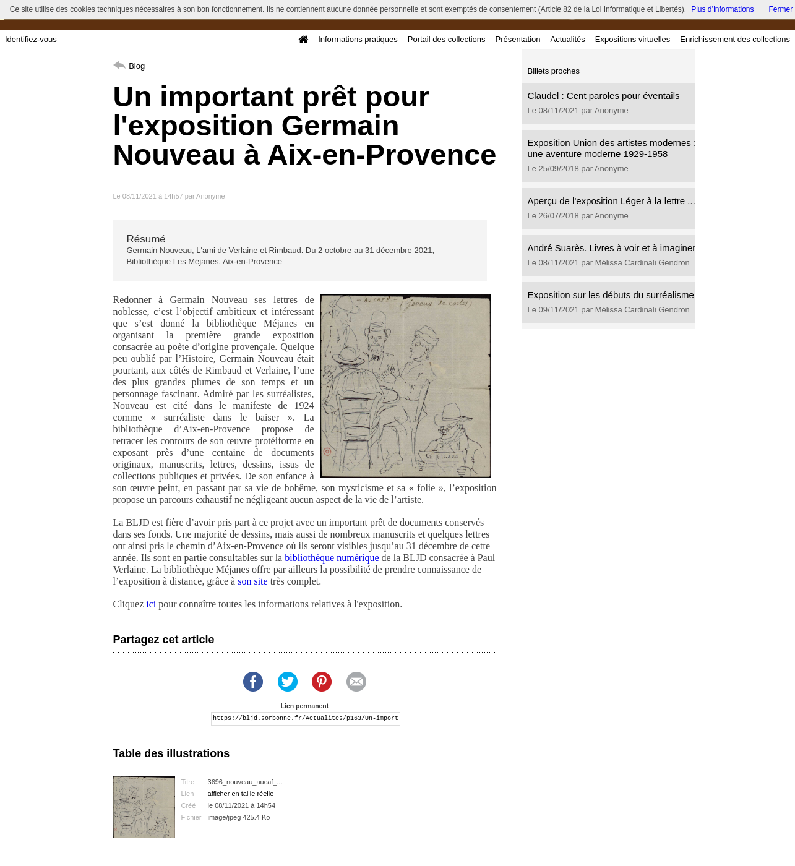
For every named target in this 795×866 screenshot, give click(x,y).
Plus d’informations (722, 9)
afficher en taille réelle (241, 793)
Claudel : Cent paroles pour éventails (604, 95)
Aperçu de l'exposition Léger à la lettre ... (611, 200)
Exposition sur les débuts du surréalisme (611, 294)
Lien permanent (305, 706)
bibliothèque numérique (332, 557)
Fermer (781, 9)
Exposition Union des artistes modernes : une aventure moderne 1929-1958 (612, 148)
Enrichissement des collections (735, 39)
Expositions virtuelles (632, 39)
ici (151, 604)
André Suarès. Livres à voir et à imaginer (612, 247)
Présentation (517, 39)
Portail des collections (447, 39)
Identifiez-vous (31, 39)
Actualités (567, 39)
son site (252, 581)
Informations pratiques (358, 39)
